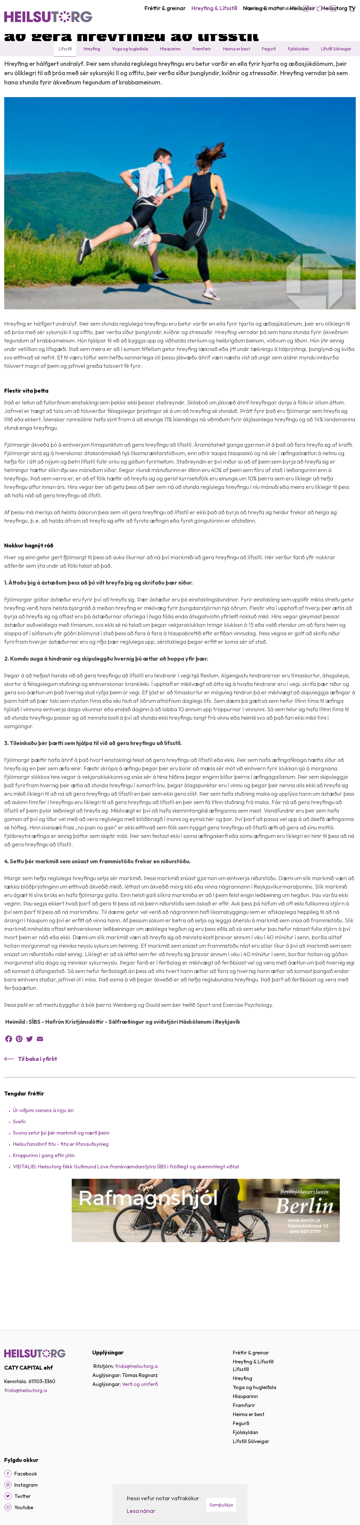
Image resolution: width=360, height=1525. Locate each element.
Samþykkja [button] (221, 1505)
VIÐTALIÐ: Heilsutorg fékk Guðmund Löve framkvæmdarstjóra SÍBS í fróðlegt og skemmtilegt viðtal (126, 1221)
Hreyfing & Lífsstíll (37, 68)
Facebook (305, 8)
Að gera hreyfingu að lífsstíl (122, 68)
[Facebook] (8, 1473)
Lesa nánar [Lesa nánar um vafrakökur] (141, 1510)
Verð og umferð (140, 1384)
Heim (9, 68)
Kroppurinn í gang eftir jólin (44, 1210)
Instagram (333, 8)
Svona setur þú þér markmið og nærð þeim (61, 1188)
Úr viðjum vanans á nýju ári (43, 1165)
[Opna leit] (350, 8)
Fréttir (84, 68)
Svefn (19, 1176)
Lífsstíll (66, 68)
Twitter (319, 8)
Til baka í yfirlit (37, 1113)
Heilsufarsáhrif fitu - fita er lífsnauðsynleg (61, 1199)
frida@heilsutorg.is (25, 1390)
